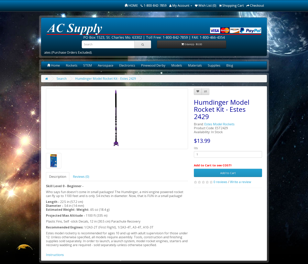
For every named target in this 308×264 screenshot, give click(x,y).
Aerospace (105, 65)
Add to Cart (228, 173)
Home (53, 65)
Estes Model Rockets (219, 124)
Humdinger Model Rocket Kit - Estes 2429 (105, 78)
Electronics (127, 65)
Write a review (240, 182)
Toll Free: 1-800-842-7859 (167, 37)
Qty (196, 148)
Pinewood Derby (153, 65)
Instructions (55, 255)
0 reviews (220, 182)
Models (176, 65)
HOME (131, 5)
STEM (87, 65)
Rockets (71, 65)
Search (62, 78)
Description (57, 176)
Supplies (214, 65)
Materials (195, 65)
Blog (229, 65)
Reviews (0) (81, 176)
